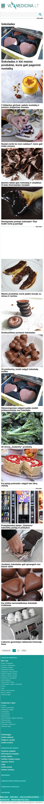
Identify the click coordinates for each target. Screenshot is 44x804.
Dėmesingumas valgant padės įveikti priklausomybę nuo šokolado (19, 409)
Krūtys (3, 686)
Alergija (3, 705)
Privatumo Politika (20, 800)
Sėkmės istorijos (7, 770)
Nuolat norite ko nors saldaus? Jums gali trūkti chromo (21, 145)
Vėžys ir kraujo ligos (7, 707)
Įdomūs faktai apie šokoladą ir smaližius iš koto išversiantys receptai (21, 184)
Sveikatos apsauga (10, 787)
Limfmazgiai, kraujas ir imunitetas (11, 684)
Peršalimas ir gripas (7, 710)
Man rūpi (4, 661)
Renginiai (5, 775)
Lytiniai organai (6, 680)
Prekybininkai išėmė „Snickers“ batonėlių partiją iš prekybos (17, 526)
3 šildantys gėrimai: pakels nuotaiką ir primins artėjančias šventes (20, 106)
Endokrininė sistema (7, 669)
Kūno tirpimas (5, 714)
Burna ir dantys (6, 692)
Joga (3, 764)
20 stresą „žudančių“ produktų (16, 447)
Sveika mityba (6, 756)
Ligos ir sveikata (9, 658)
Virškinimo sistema (7, 667)
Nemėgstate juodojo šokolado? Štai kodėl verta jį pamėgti (19, 222)
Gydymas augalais (8, 751)
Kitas (24, 650)
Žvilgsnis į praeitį (8, 740)
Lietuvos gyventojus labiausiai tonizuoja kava (21, 643)
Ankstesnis (6, 650)
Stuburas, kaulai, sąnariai (9, 676)
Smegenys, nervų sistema (9, 672)
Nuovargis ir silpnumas (8, 724)
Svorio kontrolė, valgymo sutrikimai (12, 718)
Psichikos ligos (6, 694)
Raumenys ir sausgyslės (8, 678)
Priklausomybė (6, 720)
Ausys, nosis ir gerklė (8, 690)
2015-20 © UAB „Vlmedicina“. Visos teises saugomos (17, 802)
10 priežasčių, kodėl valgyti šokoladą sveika (19, 370)
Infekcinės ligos (6, 726)
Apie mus (14, 797)
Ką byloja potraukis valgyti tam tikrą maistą (19, 484)
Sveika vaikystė (7, 737)
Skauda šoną (5, 716)
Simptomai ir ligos (8, 703)
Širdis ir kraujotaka (7, 663)
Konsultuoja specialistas (13, 781)
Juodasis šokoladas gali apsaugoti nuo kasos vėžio (20, 565)
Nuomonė (5, 792)
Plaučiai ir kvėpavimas (8, 665)
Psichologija (6, 735)
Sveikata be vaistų (9, 748)
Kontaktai (4, 800)
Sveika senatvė (7, 743)
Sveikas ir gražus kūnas (10, 759)
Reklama (40, 18)
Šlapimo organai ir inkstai (9, 674)
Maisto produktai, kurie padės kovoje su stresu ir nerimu (21, 295)
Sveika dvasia (6, 767)
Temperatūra (5, 712)
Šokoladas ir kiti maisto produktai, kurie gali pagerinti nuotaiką (21, 65)
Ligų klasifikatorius (29, 797)
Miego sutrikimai (6, 722)
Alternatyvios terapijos (10, 754)
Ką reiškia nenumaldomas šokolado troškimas (19, 604)
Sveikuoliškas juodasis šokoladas (18, 333)
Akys (2, 688)
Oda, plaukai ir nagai (7, 682)
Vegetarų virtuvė (7, 762)
